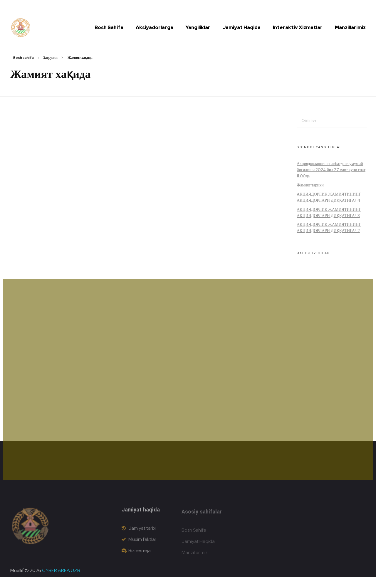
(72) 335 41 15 (130, 7)
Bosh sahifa (23, 57)
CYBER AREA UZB (61, 570)
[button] (344, 7)
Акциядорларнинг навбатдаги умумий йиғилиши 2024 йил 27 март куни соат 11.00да (331, 170)
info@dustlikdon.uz (165, 7)
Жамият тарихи (310, 185)
